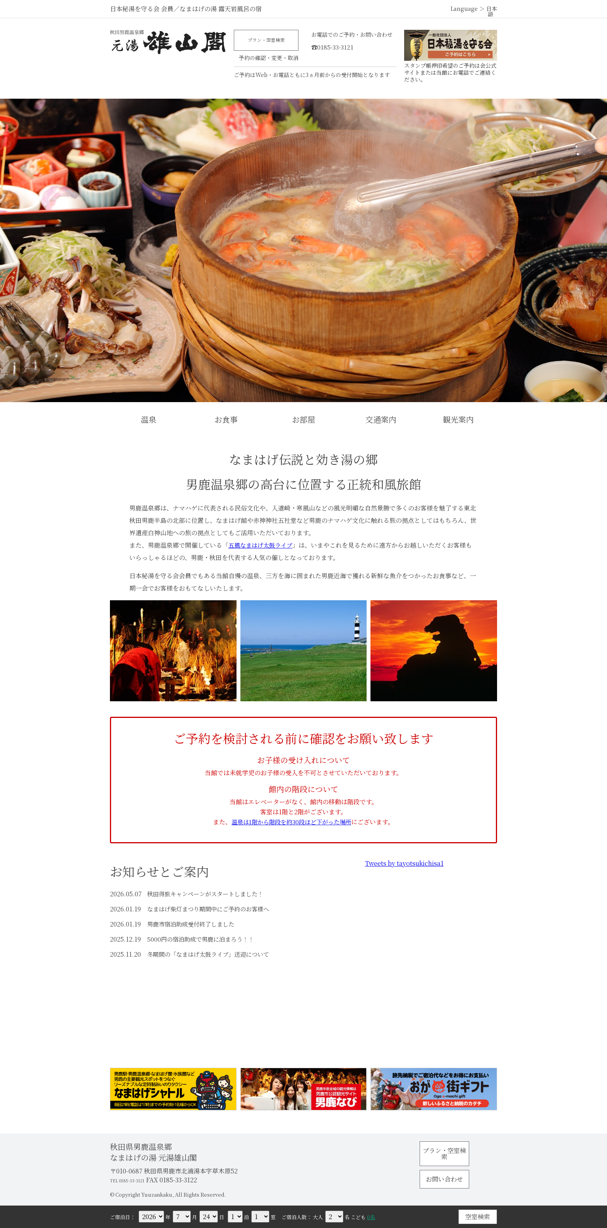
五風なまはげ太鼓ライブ (262, 545)
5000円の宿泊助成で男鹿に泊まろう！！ (203, 939)
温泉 (148, 419)
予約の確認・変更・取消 (268, 59)
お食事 (226, 419)
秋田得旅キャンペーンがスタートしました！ (209, 893)
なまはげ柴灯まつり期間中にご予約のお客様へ (212, 908)
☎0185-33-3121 (343, 45)
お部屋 (303, 419)
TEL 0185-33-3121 (135, 1179)
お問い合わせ (458, 1172)
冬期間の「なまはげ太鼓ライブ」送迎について (212, 954)
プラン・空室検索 (269, 41)
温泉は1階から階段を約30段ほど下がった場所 (291, 821)
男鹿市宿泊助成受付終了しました (193, 924)
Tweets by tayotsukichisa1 (404, 863)
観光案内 (458, 419)
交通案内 (380, 419)
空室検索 (477, 1216)
